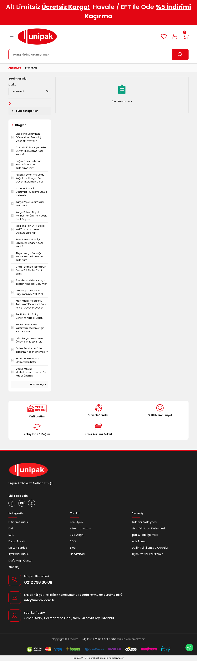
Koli (10, 529)
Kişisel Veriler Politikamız (147, 554)
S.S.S (73, 542)
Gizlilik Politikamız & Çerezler (150, 548)
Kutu (11, 535)
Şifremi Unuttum (80, 529)
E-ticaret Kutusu (18, 522)
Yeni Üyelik (76, 522)
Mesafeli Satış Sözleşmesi (148, 529)
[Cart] (185, 36)
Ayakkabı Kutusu (18, 554)
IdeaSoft (78, 658)
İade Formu (139, 542)
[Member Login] (174, 36)
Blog (73, 548)
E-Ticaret (90, 658)
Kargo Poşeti (16, 542)
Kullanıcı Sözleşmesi (144, 522)
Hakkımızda (77, 554)
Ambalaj (13, 567)
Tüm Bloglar (38, 384)
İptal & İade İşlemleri (145, 535)
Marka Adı (31, 67)
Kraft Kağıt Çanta (20, 561)
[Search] (98, 54)
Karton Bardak (17, 548)
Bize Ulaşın (76, 535)
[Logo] (37, 36)
